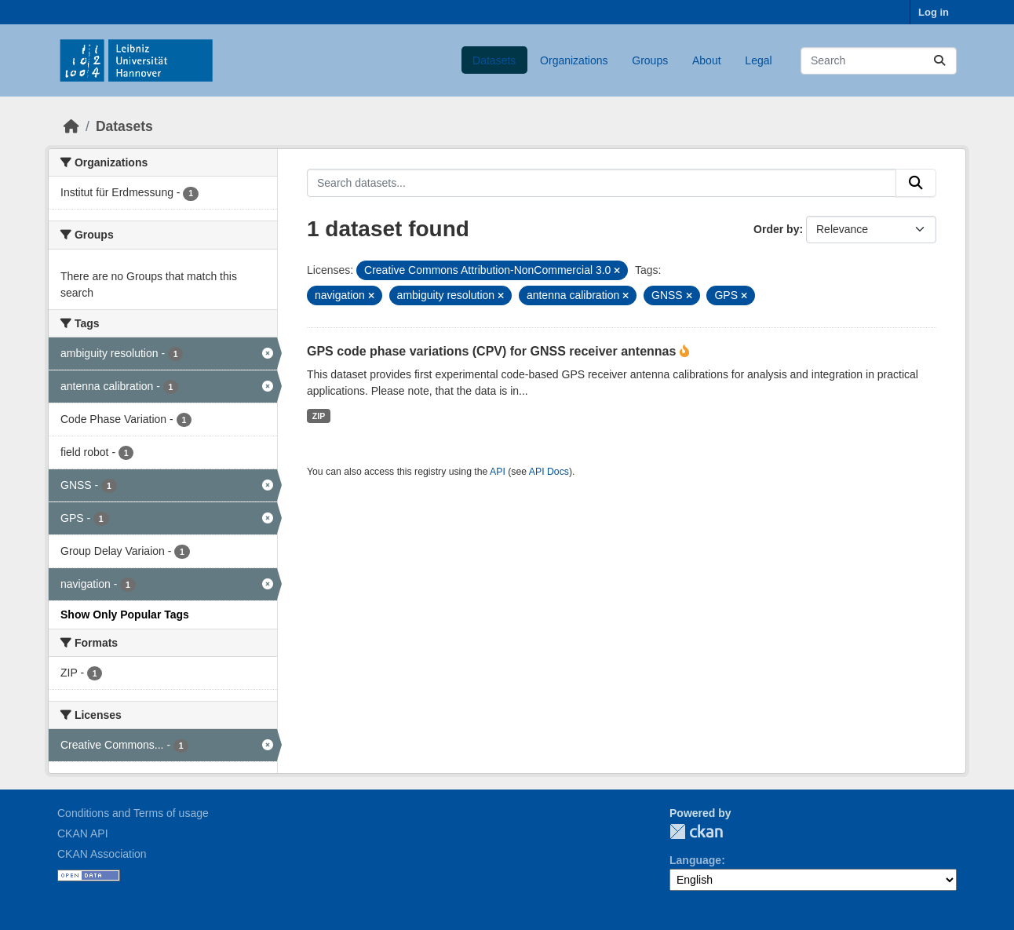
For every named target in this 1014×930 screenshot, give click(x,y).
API (497, 471)
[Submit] (939, 61)
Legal (758, 60)
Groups (650, 60)
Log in (933, 12)
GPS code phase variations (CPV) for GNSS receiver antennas (493, 351)
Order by (776, 229)
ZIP (318, 416)
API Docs (549, 471)
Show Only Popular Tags (124, 614)
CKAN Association (102, 854)
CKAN (696, 831)
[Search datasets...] (879, 61)
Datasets (494, 60)
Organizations (573, 60)
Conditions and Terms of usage (133, 813)
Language (695, 860)
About (706, 60)
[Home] (71, 126)
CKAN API (82, 833)
